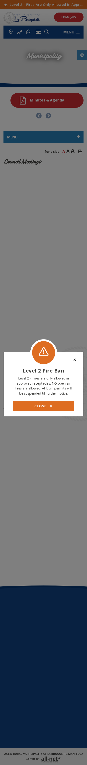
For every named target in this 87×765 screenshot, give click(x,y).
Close (43, 406)
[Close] (75, 360)
